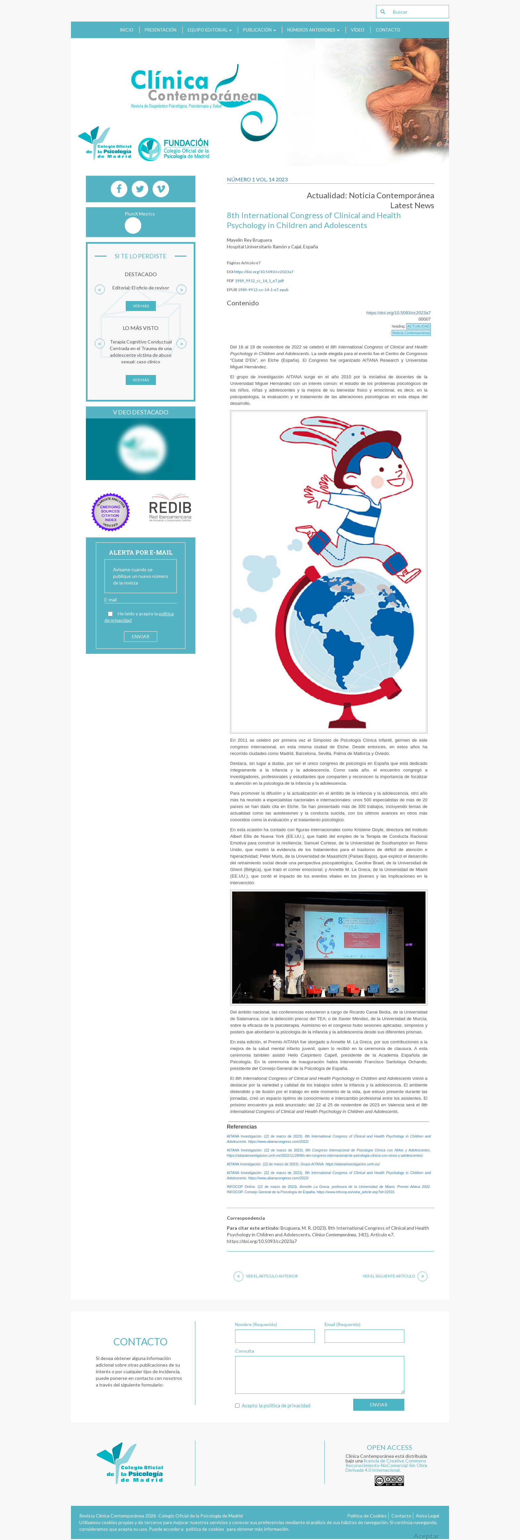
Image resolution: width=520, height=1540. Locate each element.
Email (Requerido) (342, 1324)
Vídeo (357, 29)
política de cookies (205, 1529)
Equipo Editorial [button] (210, 29)
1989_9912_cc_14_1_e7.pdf (259, 280)
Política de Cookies (367, 1515)
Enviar (378, 1404)
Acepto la (272, 1405)
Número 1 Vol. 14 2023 (257, 179)
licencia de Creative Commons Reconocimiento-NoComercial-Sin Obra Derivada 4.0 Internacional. (386, 1465)
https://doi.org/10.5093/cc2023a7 (263, 271)
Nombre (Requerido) (256, 1324)
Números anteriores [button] (313, 29)
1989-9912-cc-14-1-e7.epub (263, 289)
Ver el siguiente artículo (394, 1275)
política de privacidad (287, 1405)
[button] (100, 301)
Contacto (388, 29)
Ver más (141, 305)
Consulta (244, 1351)
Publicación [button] (259, 29)
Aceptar (426, 1535)
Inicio (126, 29)
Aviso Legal (427, 1515)
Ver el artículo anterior (265, 1275)
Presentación (160, 29)
